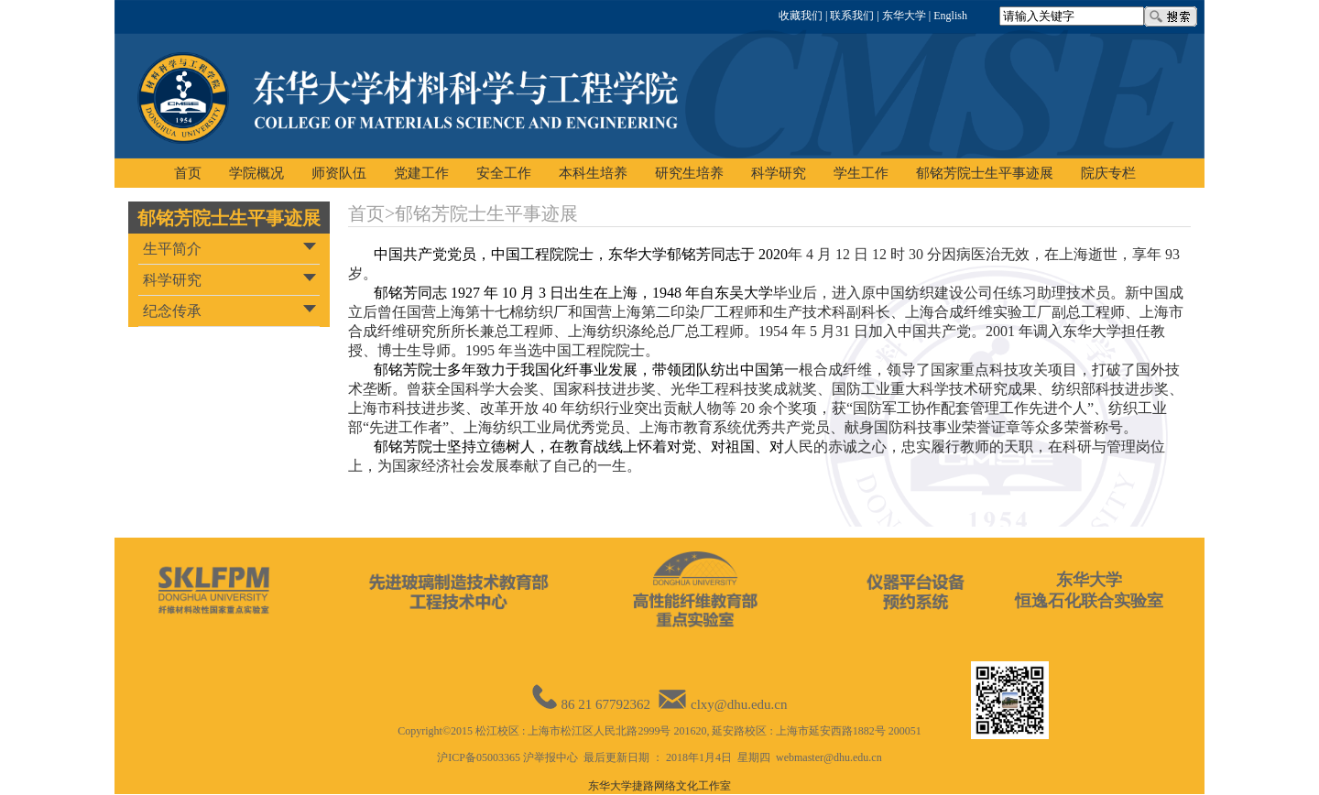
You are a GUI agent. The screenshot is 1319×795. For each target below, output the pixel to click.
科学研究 (172, 280)
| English (946, 15)
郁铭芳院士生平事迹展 (229, 218)
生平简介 (172, 248)
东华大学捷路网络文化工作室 (659, 785)
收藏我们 (801, 15)
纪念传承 (172, 311)
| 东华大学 (899, 15)
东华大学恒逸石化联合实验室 (1089, 590)
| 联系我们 (848, 15)
